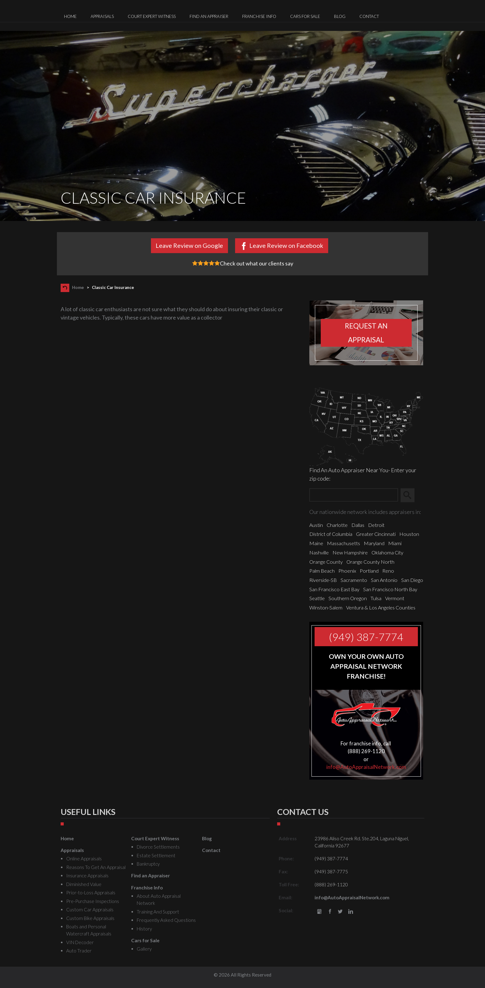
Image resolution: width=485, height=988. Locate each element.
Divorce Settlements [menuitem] (158, 847)
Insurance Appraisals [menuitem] (87, 875)
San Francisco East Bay (334, 589)
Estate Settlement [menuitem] (156, 855)
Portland (369, 571)
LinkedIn (350, 912)
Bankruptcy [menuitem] (148, 864)
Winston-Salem (325, 607)
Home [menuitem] (70, 16)
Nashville (319, 552)
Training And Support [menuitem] (158, 911)
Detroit (376, 525)
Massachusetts (343, 543)
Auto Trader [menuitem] (79, 950)
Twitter (340, 912)
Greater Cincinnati (376, 534)
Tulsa (376, 598)
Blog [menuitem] (340, 16)
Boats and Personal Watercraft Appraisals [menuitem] (88, 930)
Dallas (357, 525)
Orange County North (370, 562)
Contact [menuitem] (369, 16)
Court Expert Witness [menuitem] (152, 16)
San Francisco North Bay (390, 589)
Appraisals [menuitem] (102, 16)
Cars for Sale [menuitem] (305, 16)
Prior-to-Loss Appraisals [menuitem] (90, 892)
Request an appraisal (366, 333)
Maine (316, 543)
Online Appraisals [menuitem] (84, 858)
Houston (409, 534)
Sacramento (354, 580)
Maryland (374, 543)
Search (410, 495)
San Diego (412, 580)
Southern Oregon (347, 598)
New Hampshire (350, 552)
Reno (388, 571)
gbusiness (319, 912)
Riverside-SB (323, 580)
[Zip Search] (353, 495)
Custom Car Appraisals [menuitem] (90, 909)
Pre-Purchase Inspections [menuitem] (92, 901)
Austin (316, 525)
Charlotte (337, 525)
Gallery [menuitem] (144, 949)
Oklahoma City (387, 552)
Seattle (317, 598)
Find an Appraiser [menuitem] (209, 16)
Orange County (326, 562)
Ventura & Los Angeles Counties (380, 607)
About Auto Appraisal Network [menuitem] (159, 899)
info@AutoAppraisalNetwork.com (366, 767)
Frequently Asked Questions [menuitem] (166, 920)
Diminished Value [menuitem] (83, 884)
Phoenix (347, 571)
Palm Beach (322, 571)
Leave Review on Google (189, 245)
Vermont (394, 598)
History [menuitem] (144, 928)
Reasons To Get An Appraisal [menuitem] (96, 867)
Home (78, 287)
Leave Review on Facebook (286, 245)
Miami (394, 543)
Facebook (330, 912)
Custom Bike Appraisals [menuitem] (90, 918)
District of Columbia (330, 534)
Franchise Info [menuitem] (259, 16)
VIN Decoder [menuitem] (80, 942)
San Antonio (384, 580)
